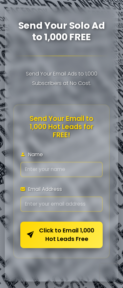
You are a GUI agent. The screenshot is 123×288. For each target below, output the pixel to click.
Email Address (41, 189)
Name (31, 154)
